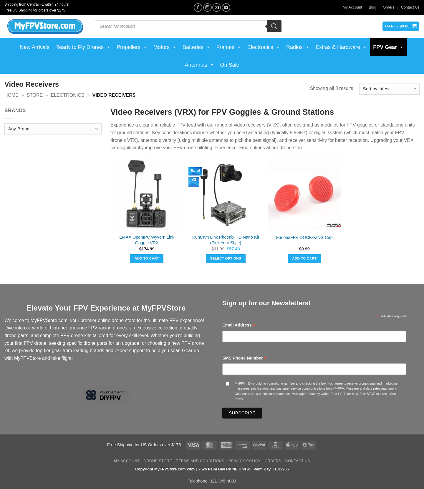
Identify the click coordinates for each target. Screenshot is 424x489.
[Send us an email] (216, 7)
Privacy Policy (244, 461)
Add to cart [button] (147, 258)
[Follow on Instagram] (207, 7)
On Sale (229, 65)
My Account (352, 7)
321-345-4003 (223, 481)
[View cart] (400, 26)
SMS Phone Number (244, 358)
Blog (372, 7)
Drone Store (158, 461)
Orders (388, 7)
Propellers (132, 47)
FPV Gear (388, 47)
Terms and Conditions (200, 461)
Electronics (263, 47)
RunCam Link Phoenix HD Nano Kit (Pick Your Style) (225, 240)
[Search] (274, 26)
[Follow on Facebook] (198, 7)
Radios (298, 47)
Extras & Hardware (341, 47)
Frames (228, 47)
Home (11, 95)
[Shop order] (389, 89)
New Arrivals (34, 47)
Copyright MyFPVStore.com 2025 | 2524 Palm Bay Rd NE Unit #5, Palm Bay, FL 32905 (212, 469)
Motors (165, 47)
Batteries (197, 47)
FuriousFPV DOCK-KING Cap (304, 237)
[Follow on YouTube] (226, 7)
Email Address (238, 325)
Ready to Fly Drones (83, 47)
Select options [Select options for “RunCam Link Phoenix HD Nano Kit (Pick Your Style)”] (225, 258)
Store (34, 95)
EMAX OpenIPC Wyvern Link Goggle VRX (146, 240)
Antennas (199, 65)
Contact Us (410, 7)
